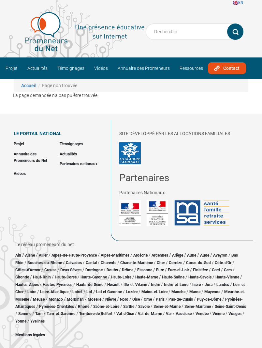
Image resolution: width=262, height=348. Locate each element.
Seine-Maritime (197, 306)
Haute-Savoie (199, 277)
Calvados (74, 263)
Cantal (91, 263)
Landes (222, 284)
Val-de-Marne (150, 313)
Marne (194, 292)
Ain (18, 255)
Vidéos (101, 68)
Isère (196, 284)
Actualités (37, 68)
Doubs (112, 270)
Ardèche (140, 255)
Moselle (94, 299)
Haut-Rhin (42, 277)
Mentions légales (30, 335)
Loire (31, 292)
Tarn (39, 313)
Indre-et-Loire (176, 284)
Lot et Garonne (109, 292)
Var (169, 313)
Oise (136, 299)
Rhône (83, 306)
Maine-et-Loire (154, 292)
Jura (208, 284)
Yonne (20, 321)
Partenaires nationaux (78, 164)
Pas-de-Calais (180, 299)
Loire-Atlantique (54, 292)
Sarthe (128, 306)
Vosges (234, 313)
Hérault (113, 284)
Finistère (200, 270)
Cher (161, 263)
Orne (148, 299)
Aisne (30, 255)
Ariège (177, 255)
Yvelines (37, 321)
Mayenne (212, 292)
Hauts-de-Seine (89, 284)
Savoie (144, 306)
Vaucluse (184, 313)
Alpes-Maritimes (115, 255)
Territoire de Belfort (95, 313)
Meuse (39, 299)
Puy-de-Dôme (209, 299)
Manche (178, 292)
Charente (108, 263)
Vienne (218, 313)
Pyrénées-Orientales (56, 306)
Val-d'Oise (125, 313)
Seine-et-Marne (167, 306)
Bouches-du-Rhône (44, 263)
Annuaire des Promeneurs (144, 68)
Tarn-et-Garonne (61, 313)
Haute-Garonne (93, 277)
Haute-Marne (146, 277)
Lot (89, 292)
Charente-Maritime (136, 263)
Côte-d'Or (223, 263)
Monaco (56, 299)
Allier (43, 255)
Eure (160, 270)
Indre (155, 284)
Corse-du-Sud (198, 263)
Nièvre (110, 299)
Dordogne (94, 270)
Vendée (202, 313)
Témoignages (70, 68)
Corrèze (175, 263)
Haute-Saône (173, 277)
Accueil (28, 85)
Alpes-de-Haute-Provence (74, 255)
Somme (24, 313)
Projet (12, 68)
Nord (124, 299)
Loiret (77, 292)
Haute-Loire (121, 277)
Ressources (191, 68)
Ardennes (160, 255)
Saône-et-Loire (106, 306)
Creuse (50, 270)
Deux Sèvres (70, 270)
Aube (191, 255)
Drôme (127, 270)
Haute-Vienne (227, 277)
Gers (228, 270)
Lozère (132, 292)
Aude (204, 255)
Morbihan (75, 299)
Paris (160, 299)
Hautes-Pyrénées (57, 284)
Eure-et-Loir (178, 270)
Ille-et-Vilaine (135, 284)
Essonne (144, 270)
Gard (216, 270)
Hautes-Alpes (27, 284)
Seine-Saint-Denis (230, 306)
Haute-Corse (66, 277)
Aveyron (220, 255)
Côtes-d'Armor (27, 270)
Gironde (22, 277)
